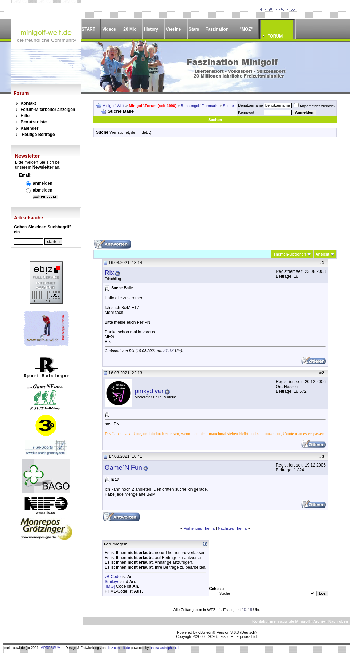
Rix (109, 272)
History (151, 29)
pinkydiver (149, 391)
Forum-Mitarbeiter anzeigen (48, 109)
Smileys (112, 581)
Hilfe (25, 115)
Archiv (319, 621)
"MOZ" (246, 29)
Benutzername (250, 105)
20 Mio (129, 29)
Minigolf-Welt (113, 106)
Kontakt (28, 103)
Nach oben (338, 621)
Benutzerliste (34, 122)
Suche (228, 106)
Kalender (29, 128)
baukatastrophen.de (165, 648)
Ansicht (322, 254)
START (88, 29)
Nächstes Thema (232, 528)
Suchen (215, 119)
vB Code (113, 576)
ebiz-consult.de (118, 648)
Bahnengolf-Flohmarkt (199, 106)
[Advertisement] (215, 191)
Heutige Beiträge (38, 134)
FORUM (275, 36)
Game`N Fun (123, 467)
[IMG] (110, 586)
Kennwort (246, 112)
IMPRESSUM (50, 648)
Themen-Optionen (289, 254)
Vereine (173, 29)
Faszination (216, 29)
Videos (109, 29)
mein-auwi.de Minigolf (290, 621)
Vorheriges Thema (199, 528)
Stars (194, 29)
